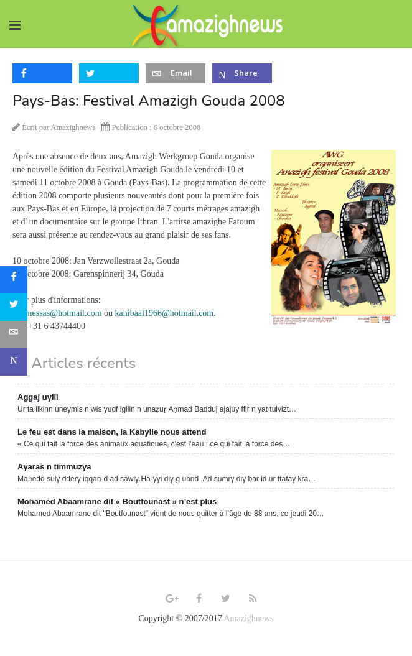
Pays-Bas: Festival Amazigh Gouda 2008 (148, 101)
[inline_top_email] (175, 73)
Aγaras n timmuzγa (54, 466)
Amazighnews (248, 618)
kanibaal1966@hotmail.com (164, 313)
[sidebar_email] (13, 334)
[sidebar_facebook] (13, 279)
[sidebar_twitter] (13, 307)
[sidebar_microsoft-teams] (13, 362)
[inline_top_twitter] (109, 73)
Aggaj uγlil (38, 397)
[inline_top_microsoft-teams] (242, 73)
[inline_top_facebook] (42, 73)
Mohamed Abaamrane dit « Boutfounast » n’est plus (117, 501)
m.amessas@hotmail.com (57, 313)
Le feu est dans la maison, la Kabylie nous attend (111, 432)
